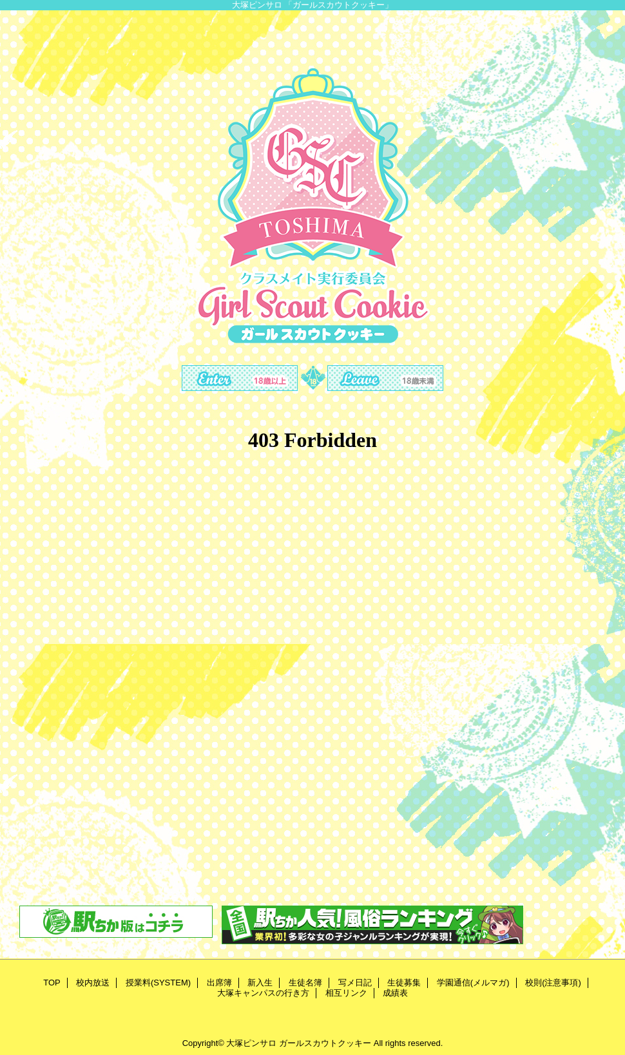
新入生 (260, 982)
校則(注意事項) (553, 982)
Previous (19, 354)
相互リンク (346, 993)
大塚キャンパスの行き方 (263, 993)
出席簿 (219, 982)
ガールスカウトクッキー (325, 1043)
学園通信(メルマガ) (473, 982)
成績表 (395, 993)
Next (605, 354)
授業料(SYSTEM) (158, 982)
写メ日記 (355, 982)
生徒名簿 (305, 982)
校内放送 (93, 982)
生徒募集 (404, 982)
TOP (52, 982)
